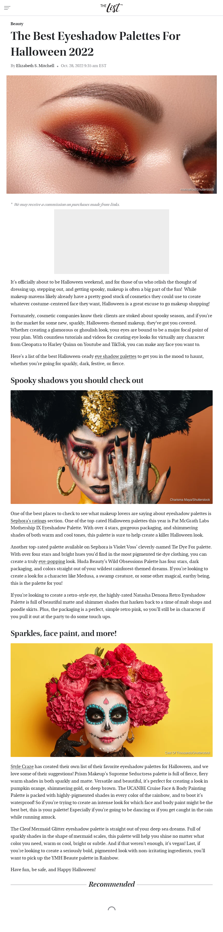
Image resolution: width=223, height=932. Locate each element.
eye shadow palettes (115, 356)
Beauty (17, 24)
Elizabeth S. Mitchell (35, 65)
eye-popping (52, 561)
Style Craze (22, 766)
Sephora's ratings (28, 521)
